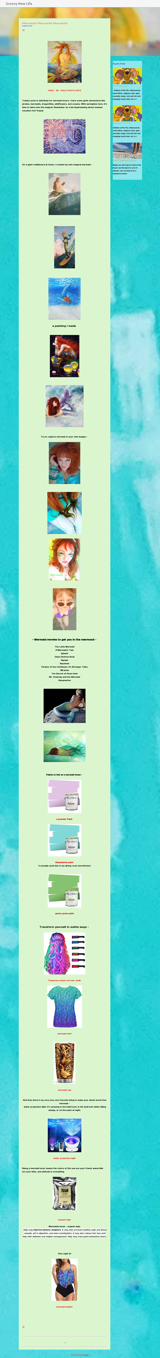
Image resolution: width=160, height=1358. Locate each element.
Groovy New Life (19, 3)
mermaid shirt (64, 1033)
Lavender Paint (64, 819)
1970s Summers (120, 86)
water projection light (64, 1158)
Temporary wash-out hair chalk (64, 980)
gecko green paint (64, 913)
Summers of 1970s (121, 123)
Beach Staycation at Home (124, 160)
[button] (23, 30)
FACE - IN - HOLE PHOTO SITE (64, 90)
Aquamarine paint (64, 862)
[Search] (35, 3)
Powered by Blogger (80, 1355)
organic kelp (64, 1220)
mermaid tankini (64, 1307)
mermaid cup (64, 1090)
